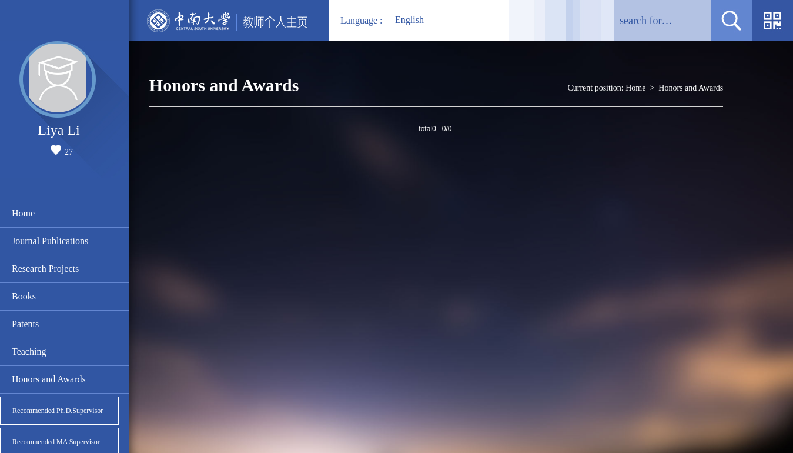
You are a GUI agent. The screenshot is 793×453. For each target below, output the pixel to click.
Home (23, 213)
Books (24, 296)
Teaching (29, 352)
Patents (25, 324)
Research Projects (45, 269)
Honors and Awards (49, 379)
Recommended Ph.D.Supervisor (57, 411)
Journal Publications (50, 241)
